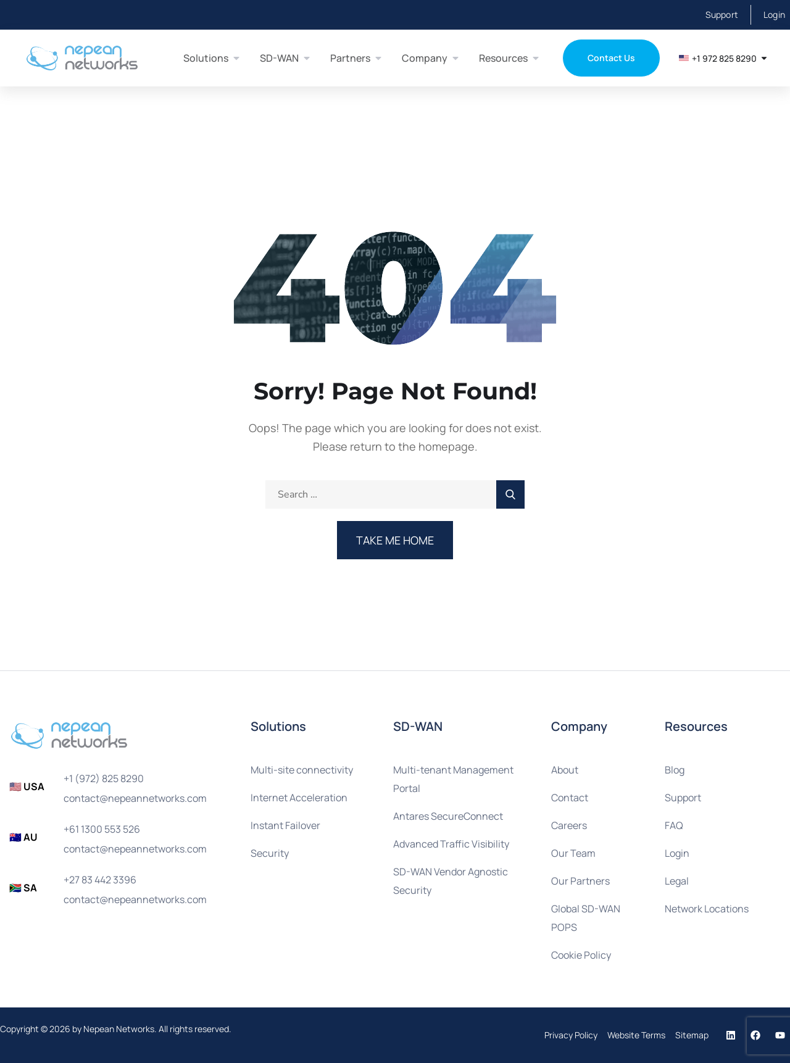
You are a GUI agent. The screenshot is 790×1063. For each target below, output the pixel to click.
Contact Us (611, 58)
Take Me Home (395, 540)
